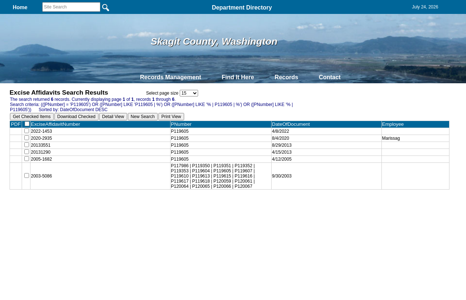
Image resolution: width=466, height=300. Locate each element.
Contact (330, 77)
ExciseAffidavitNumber (58, 124)
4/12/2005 (285, 164)
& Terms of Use (257, 211)
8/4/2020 (284, 139)
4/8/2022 (284, 131)
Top (111, 211)
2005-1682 (41, 164)
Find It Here (238, 77)
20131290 (40, 155)
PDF (16, 124)
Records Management (170, 77)
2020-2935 (41, 139)
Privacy (230, 211)
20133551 (40, 147)
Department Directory (242, 7)
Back (133, 211)
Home (161, 211)
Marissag (392, 139)
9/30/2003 (285, 181)
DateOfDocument (296, 124)
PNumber (187, 124)
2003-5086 (41, 181)
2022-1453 (41, 131)
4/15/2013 (285, 155)
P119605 (184, 131)
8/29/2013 (285, 147)
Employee (395, 124)
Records (286, 77)
